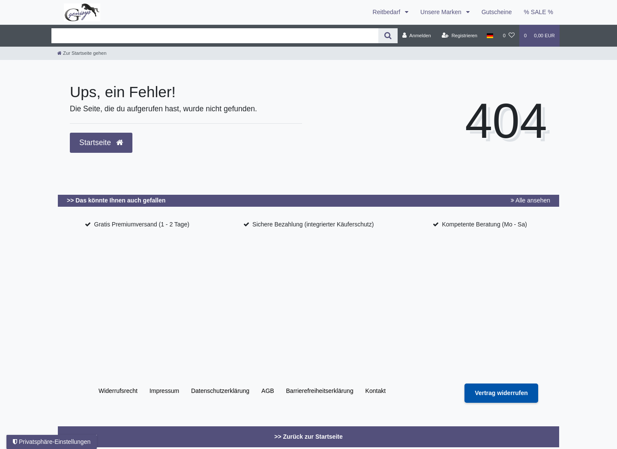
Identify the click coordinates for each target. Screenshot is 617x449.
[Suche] (388, 35)
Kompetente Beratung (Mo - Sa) (484, 224)
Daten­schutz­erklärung (220, 390)
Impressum (164, 390)
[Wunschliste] (508, 35)
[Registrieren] (459, 35)
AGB (267, 390)
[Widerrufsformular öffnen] (501, 393)
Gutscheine (497, 12)
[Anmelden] (417, 35)
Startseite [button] (101, 142)
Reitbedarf (387, 12)
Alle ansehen (530, 200)
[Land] (490, 35)
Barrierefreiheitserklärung (319, 390)
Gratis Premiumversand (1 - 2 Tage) (141, 224)
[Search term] (214, 35)
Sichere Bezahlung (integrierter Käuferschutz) (313, 224)
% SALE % (538, 12)
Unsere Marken (441, 12)
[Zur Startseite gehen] (81, 53)
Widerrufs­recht (118, 390)
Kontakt (375, 390)
